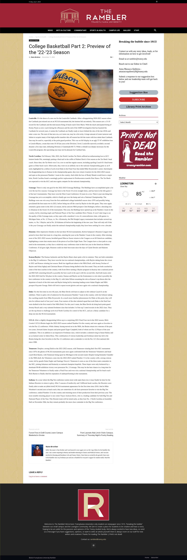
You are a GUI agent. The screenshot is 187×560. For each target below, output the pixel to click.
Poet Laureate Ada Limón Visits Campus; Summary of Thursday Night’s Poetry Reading (95, 434)
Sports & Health (40, 37)
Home (31, 37)
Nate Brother (35, 57)
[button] (155, 30)
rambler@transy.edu (138, 59)
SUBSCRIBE (138, 99)
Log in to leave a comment (38, 476)
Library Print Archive (138, 106)
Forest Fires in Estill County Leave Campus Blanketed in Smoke (46, 434)
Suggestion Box (139, 92)
